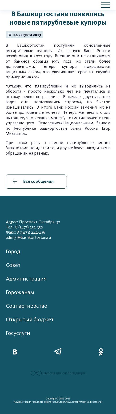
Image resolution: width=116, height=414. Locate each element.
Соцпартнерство (26, 306)
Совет (13, 265)
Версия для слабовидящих (58, 373)
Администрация (26, 279)
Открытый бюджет (30, 319)
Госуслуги (18, 333)
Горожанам (20, 292)
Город (13, 251)
